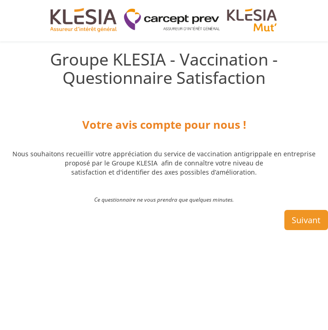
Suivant (306, 184)
